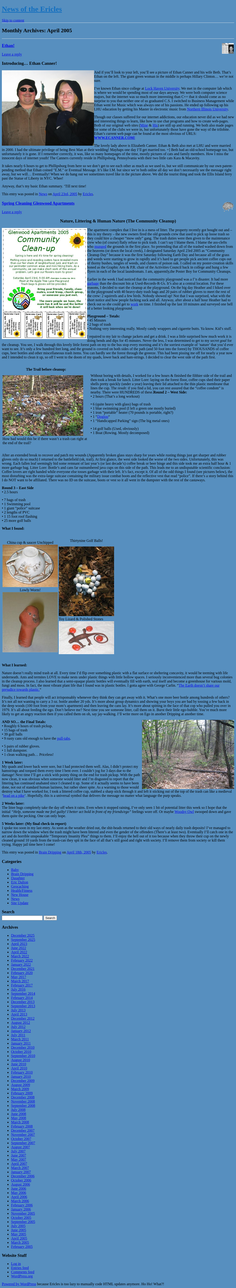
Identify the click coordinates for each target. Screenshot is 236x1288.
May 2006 (18, 1193)
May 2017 (18, 977)
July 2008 (18, 1110)
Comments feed (22, 1272)
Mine (144, 125)
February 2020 (22, 973)
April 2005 (19, 1238)
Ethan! (8, 45)
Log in (16, 1264)
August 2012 (20, 1023)
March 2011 (20, 1039)
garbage (93, 283)
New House (19, 895)
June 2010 (18, 1064)
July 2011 (18, 1035)
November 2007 (23, 1135)
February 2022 (22, 960)
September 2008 (23, 1106)
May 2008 (18, 1118)
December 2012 (23, 1018)
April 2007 (19, 1164)
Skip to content (13, 20)
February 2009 (22, 1093)
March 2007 (20, 1168)
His (155, 125)
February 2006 (22, 1205)
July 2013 (18, 1010)
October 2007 (21, 1139)
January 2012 (21, 1031)
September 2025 (23, 940)
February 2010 (22, 1072)
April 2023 (19, 944)
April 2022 (19, 952)
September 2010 (23, 1056)
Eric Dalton (19, 882)
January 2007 (21, 1172)
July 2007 (18, 1151)
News (43, 194)
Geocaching (20, 886)
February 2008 (22, 1126)
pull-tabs (63, 738)
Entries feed (20, 1268)
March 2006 (20, 1201)
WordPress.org (22, 1276)
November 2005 (23, 1213)
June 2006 (18, 1189)
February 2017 (22, 985)
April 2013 (19, 1014)
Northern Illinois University (207, 109)
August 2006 (20, 1184)
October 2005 (21, 1218)
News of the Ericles (32, 9)
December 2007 (23, 1130)
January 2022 (21, 964)
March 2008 (20, 1122)
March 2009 (20, 1089)
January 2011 (21, 1043)
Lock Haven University (162, 88)
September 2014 (23, 994)
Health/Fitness (21, 890)
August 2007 (20, 1147)
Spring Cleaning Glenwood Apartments (38, 203)
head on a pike (13, 796)
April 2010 (19, 1068)
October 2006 (21, 1180)
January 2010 (21, 1076)
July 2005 (18, 1226)
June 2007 (18, 1155)
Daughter (18, 878)
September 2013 (23, 1006)
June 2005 (18, 1230)
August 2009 (20, 1085)
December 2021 (23, 969)
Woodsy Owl (184, 812)
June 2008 (18, 1114)
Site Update (19, 903)
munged (100, 246)
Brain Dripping (50, 852)
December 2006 (23, 1176)
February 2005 (22, 1247)
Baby (15, 870)
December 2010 (23, 1047)
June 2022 (18, 948)
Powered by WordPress (19, 1284)
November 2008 (23, 1101)
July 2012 (18, 1027)
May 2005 (18, 1234)
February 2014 (22, 998)
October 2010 (21, 1052)
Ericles (88, 194)
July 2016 (18, 989)
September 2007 (23, 1143)
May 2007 (18, 1159)
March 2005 (20, 1242)
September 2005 (23, 1222)
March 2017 (20, 981)
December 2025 (23, 935)
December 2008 (23, 1097)
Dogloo (102, 417)
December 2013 (23, 1002)
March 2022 (20, 956)
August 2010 (20, 1060)
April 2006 (19, 1197)
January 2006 (21, 1209)
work (134, 304)
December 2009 (23, 1081)
